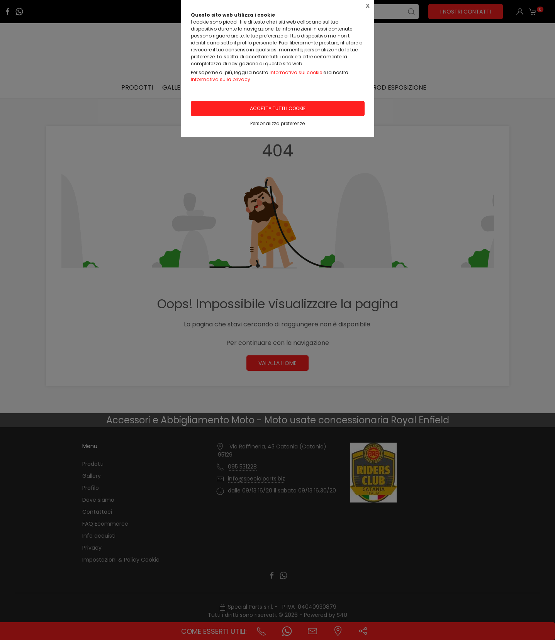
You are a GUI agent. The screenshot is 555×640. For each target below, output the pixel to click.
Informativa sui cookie (296, 72)
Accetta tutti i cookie (278, 108)
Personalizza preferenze (277, 123)
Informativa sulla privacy (220, 79)
